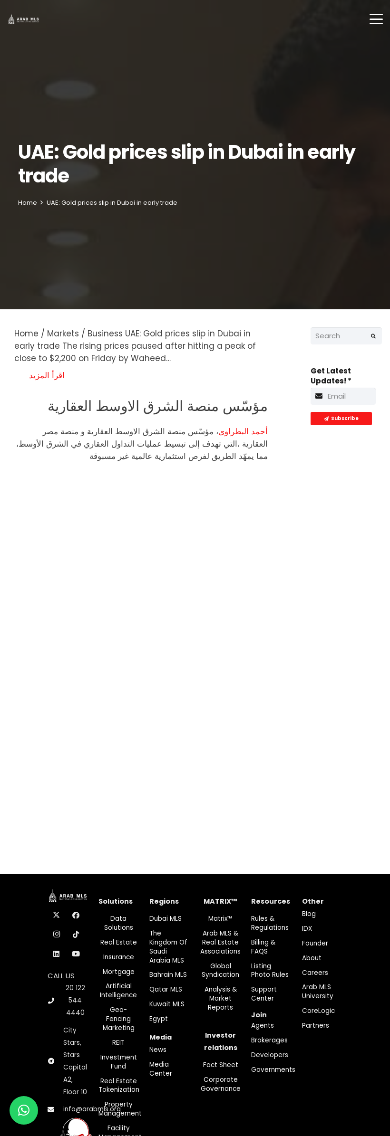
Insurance (118, 957)
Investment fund (118, 1062)
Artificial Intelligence (118, 991)
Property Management (120, 1109)
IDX (307, 928)
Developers (269, 1055)
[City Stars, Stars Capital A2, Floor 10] (55, 1061)
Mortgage (119, 971)
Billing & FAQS (263, 947)
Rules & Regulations (270, 923)
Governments (273, 1069)
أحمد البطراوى (243, 431)
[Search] (346, 335)
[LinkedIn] (57, 954)
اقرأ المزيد (47, 375)
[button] (376, 19)
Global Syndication (220, 971)
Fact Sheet (220, 1064)
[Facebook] (76, 916)
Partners (315, 1025)
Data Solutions (118, 923)
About (312, 958)
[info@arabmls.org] (55, 1110)
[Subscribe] (341, 418)
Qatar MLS (165, 989)
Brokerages (269, 1040)
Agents (262, 1025)
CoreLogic (318, 1010)
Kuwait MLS (167, 1004)
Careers (315, 972)
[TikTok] (76, 935)
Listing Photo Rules (270, 971)
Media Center (160, 1069)
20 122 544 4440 (75, 1000)
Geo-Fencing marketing (119, 1018)
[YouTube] (76, 954)
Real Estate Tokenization (118, 1086)
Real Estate (118, 942)
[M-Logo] (23, 19)
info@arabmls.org (92, 1109)
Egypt (158, 1018)
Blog (309, 913)
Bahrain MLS (168, 974)
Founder (315, 943)
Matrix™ (220, 918)
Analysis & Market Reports (221, 998)
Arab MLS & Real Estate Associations (220, 942)
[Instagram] (57, 935)
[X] (57, 916)
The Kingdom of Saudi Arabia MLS (168, 947)
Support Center (264, 994)
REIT (118, 1042)
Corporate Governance (221, 1084)
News (157, 1049)
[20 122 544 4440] (55, 1001)
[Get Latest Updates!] (343, 396)
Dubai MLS (165, 918)
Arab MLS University (317, 992)
